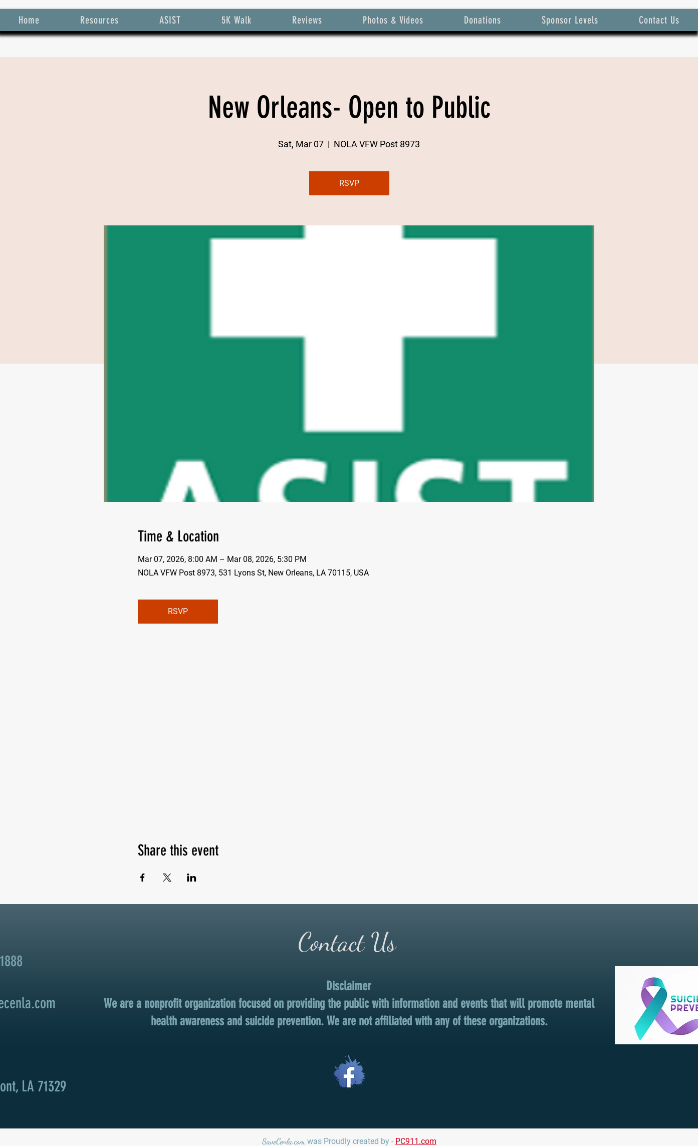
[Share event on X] (167, 878)
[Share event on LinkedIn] (191, 878)
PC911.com (415, 1141)
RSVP (349, 183)
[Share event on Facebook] (142, 878)
